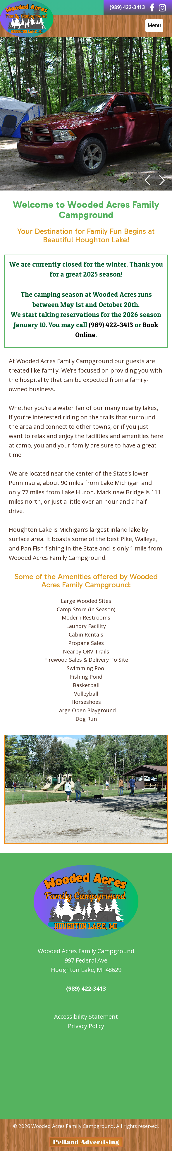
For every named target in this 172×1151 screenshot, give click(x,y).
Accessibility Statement (86, 1016)
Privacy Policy (86, 1026)
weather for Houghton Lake (86, 1106)
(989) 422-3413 (111, 325)
